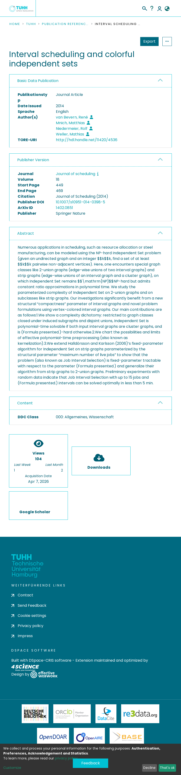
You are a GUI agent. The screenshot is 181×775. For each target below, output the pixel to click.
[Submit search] (144, 8)
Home (14, 24)
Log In (159, 8)
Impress (22, 636)
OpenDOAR (53, 737)
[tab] (90, 80)
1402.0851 (64, 207)
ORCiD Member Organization (72, 713)
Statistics (148, 41)
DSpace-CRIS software (50, 660)
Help (151, 8)
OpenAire (89, 737)
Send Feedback (28, 605)
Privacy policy (27, 625)
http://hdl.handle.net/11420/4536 (86, 140)
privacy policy (66, 758)
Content (25, 403)
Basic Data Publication (37, 80)
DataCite (106, 713)
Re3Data (140, 714)
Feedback (90, 763)
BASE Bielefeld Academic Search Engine (127, 737)
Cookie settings (28, 615)
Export (126, 41)
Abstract (25, 233)
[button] (167, 9)
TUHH (31, 24)
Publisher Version (33, 160)
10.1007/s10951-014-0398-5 (80, 202)
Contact (22, 595)
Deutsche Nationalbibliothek (35, 714)
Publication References (65, 24)
